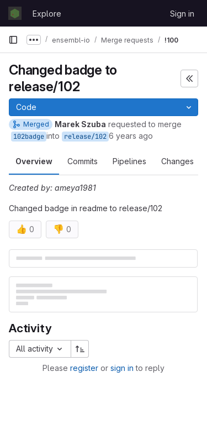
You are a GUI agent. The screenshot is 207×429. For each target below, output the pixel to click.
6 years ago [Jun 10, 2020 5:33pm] (131, 135)
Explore (47, 13)
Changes (177, 161)
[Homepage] (15, 13)
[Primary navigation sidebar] (13, 40)
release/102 (85, 136)
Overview (33, 161)
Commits (82, 161)
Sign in (182, 13)
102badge (28, 136)
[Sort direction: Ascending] (80, 349)
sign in (122, 368)
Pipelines (129, 161)
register (84, 368)
